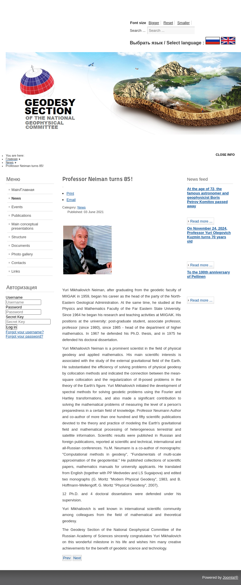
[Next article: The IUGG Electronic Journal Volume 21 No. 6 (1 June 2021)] (77, 558)
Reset (168, 23)
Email (71, 200)
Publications (21, 215)
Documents (20, 245)
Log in (11, 327)
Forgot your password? (24, 336)
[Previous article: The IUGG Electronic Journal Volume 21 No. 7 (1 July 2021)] (66, 558)
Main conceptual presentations (24, 226)
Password (14, 307)
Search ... (138, 30)
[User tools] (62, 187)
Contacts (18, 263)
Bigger (154, 23)
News (16, 198)
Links (15, 271)
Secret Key (15, 317)
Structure (18, 237)
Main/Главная (22, 190)
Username (14, 297)
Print (70, 193)
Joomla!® (230, 577)
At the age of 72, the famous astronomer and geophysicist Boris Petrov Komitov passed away (208, 197)
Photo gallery (22, 254)
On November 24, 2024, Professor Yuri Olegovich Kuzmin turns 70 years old (209, 234)
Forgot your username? (25, 332)
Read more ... (201, 221)
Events (17, 207)
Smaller (183, 23)
